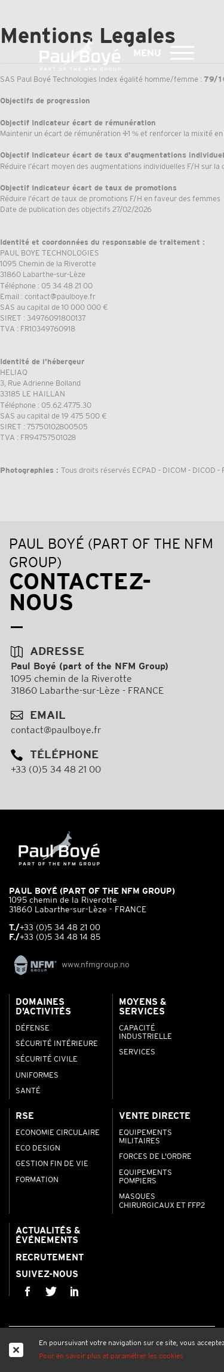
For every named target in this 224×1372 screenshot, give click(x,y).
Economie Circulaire (58, 1133)
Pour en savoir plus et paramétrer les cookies (111, 1356)
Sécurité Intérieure (57, 1044)
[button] (182, 51)
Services (137, 1052)
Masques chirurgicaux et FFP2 (162, 1201)
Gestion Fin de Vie (52, 1164)
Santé (28, 1091)
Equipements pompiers (145, 1177)
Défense (33, 1028)
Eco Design (38, 1148)
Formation (37, 1180)
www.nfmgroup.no (69, 965)
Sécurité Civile (47, 1059)
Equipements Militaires (145, 1137)
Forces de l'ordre (155, 1157)
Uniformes (37, 1075)
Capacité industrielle (145, 1033)
